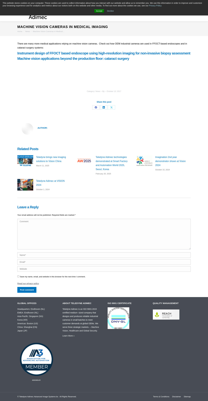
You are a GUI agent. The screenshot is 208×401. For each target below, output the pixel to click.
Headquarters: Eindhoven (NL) (31, 309)
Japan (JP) (22, 331)
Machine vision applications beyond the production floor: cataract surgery (73, 58)
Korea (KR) (22, 320)
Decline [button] (110, 11)
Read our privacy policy (28, 283)
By (103, 91)
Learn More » (69, 336)
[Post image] (25, 161)
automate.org (36, 380)
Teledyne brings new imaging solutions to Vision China (51, 159)
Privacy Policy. (155, 5)
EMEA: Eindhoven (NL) (27, 313)
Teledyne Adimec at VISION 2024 (50, 183)
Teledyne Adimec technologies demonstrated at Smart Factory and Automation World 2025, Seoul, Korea (112, 163)
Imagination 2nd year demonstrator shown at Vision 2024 (170, 161)
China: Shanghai (24, 327)
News (97, 91)
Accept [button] (99, 11)
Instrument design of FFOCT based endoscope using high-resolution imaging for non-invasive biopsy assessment (103, 53)
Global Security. (90, 331)
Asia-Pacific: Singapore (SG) (30, 316)
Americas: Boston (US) (27, 323)
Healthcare (74, 331)
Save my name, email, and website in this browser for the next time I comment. (53, 277)
